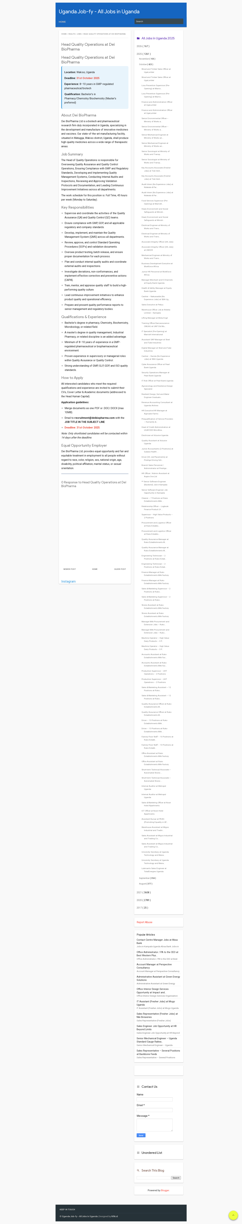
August (142, 883)
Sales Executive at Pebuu (152, 304)
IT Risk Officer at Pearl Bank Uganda (157, 381)
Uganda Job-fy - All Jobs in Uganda (99, 11)
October (143, 64)
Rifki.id (114, 1216)
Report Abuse (144, 922)
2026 (140, 46)
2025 (140, 54)
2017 (140, 907)
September (144, 878)
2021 (140, 892)
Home (62, 21)
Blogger (165, 1190)
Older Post (120, 569)
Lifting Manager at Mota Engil (155, 318)
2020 (140, 900)
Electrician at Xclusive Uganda (155, 435)
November (144, 59)
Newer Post (69, 569)
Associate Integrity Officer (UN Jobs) (157, 242)
